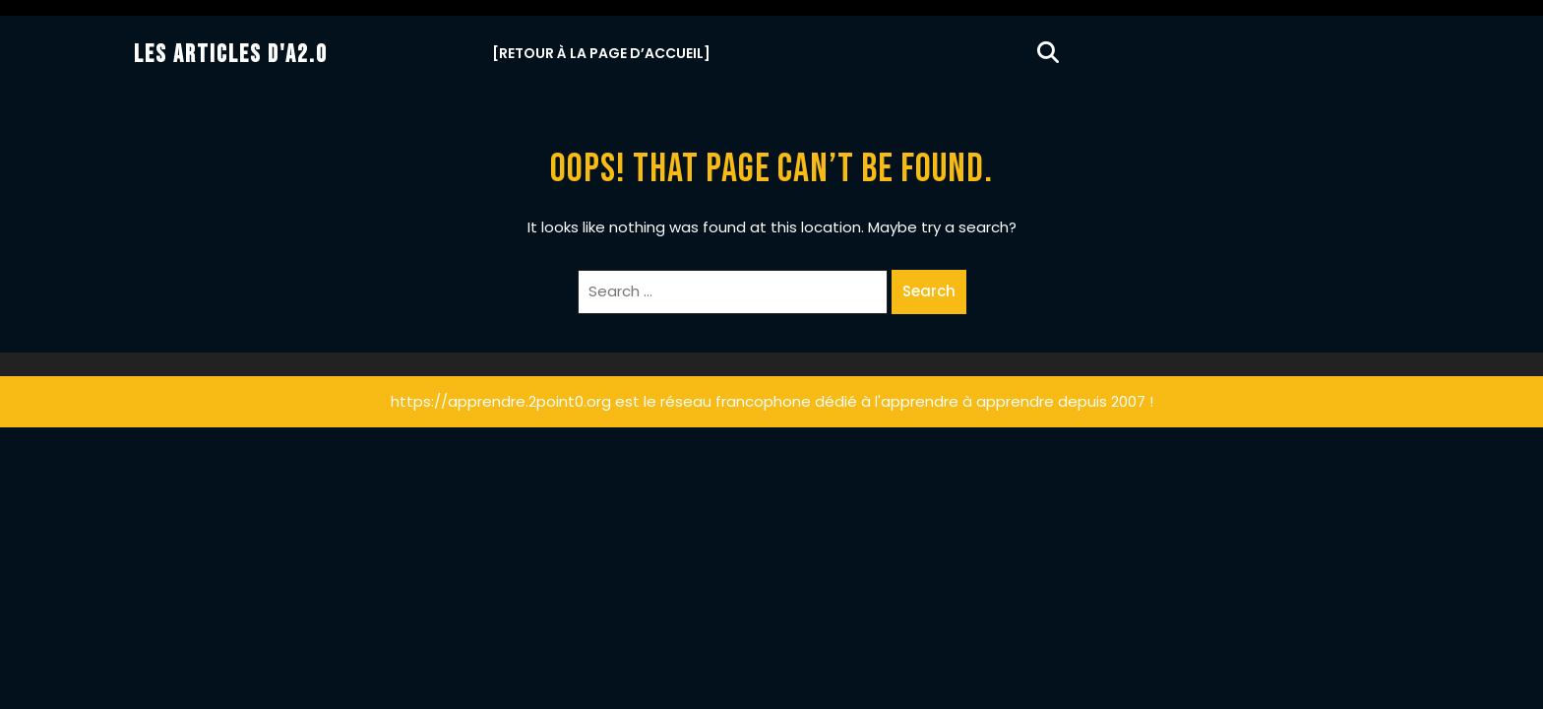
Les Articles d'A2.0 (231, 54)
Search (929, 291)
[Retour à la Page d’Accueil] (601, 53)
